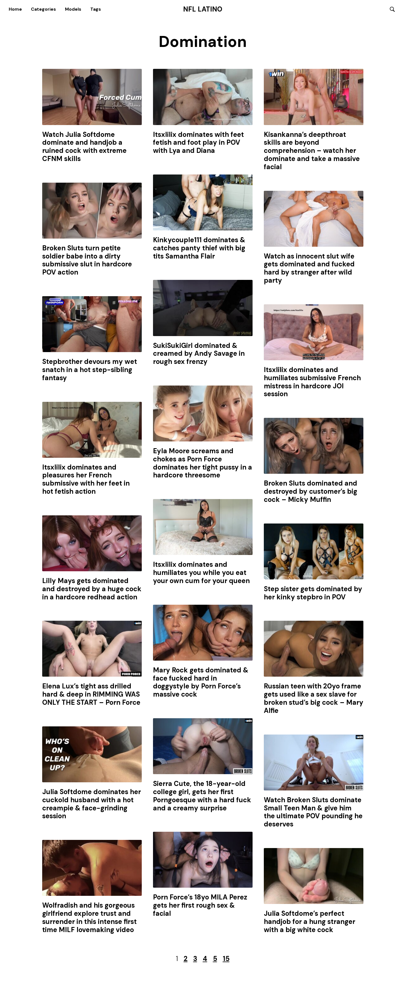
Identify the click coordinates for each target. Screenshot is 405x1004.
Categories (43, 9)
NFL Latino (202, 9)
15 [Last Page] (226, 959)
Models (73, 9)
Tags (95, 9)
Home (15, 9)
